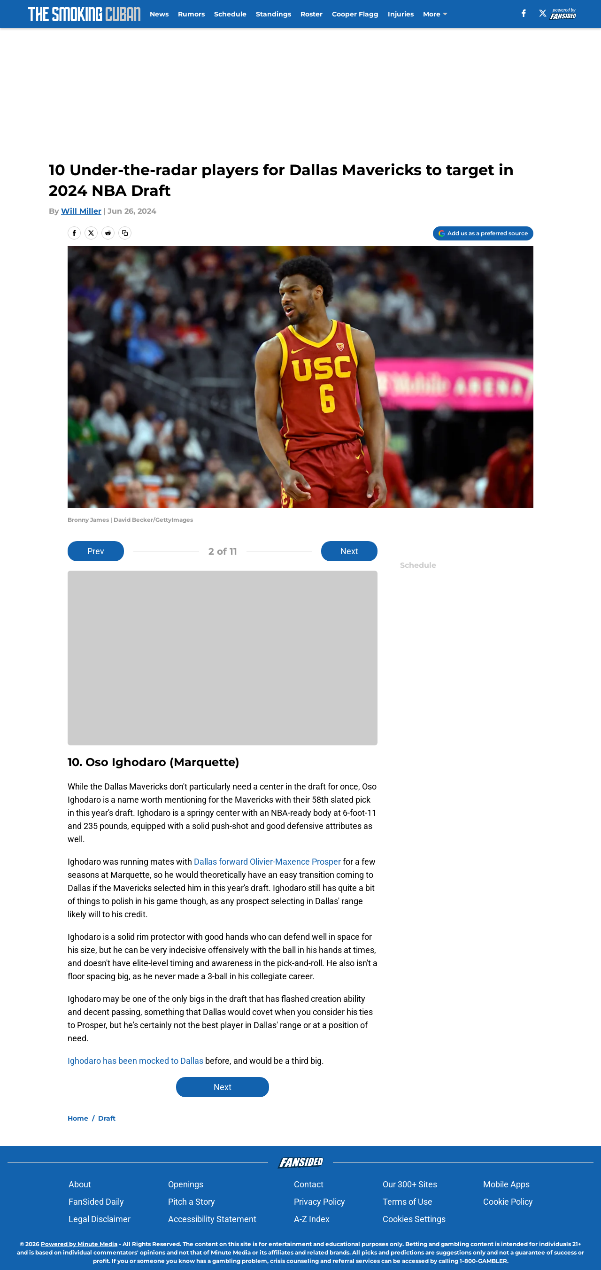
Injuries (401, 14)
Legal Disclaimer (100, 1219)
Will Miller (81, 211)
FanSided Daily (96, 1202)
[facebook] (524, 13)
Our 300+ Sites (410, 1184)
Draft (107, 1118)
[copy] (124, 233)
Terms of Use (407, 1202)
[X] (543, 13)
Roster (311, 14)
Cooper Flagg (355, 14)
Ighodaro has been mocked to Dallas (135, 1061)
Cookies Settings (414, 1219)
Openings (185, 1184)
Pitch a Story (191, 1202)
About (80, 1184)
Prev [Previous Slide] (95, 551)
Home (78, 1118)
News (159, 14)
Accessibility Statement (212, 1219)
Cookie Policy (508, 1202)
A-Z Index (312, 1219)
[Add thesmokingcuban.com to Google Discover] (483, 233)
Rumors (191, 14)
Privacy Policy (319, 1202)
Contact (309, 1184)
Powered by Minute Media (79, 1243)
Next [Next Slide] (349, 551)
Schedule (230, 14)
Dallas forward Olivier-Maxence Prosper (267, 862)
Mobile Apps (506, 1184)
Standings (273, 14)
